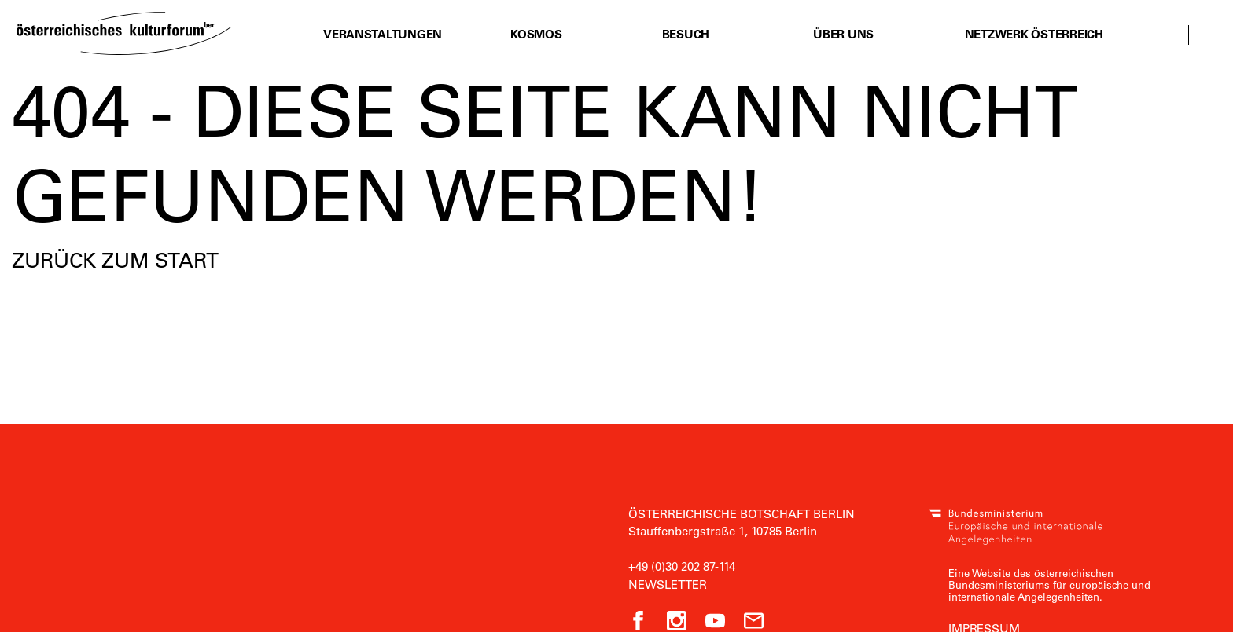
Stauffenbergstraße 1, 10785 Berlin (722, 531)
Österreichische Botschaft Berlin (741, 513)
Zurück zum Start (115, 260)
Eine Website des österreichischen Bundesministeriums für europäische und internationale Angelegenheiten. (1049, 584)
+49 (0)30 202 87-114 (681, 566)
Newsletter (667, 584)
